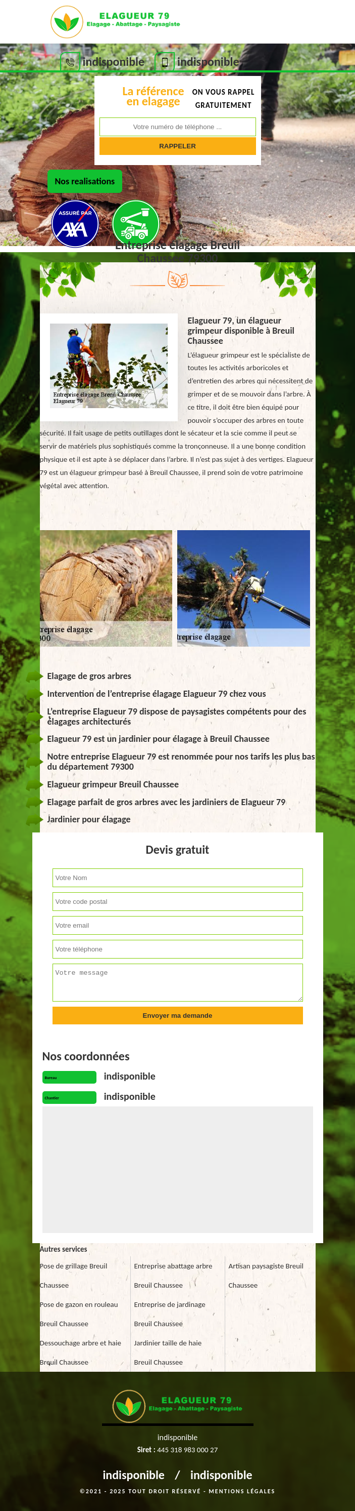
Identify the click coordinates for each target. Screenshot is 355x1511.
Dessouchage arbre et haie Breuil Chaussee (80, 1352)
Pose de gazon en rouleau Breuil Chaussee (79, 1314)
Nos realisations (85, 181)
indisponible (134, 1474)
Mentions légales (242, 1491)
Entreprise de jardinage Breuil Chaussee (170, 1314)
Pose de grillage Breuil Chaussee (74, 1275)
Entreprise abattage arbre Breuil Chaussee (173, 1275)
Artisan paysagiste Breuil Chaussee (266, 1275)
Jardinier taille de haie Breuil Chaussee (168, 1352)
